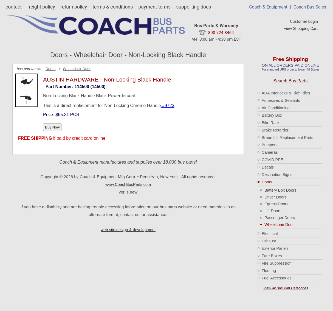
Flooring (269, 270)
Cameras (270, 152)
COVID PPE (272, 160)
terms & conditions (112, 7)
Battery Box (272, 115)
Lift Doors (272, 211)
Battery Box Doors (280, 190)
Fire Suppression (277, 263)
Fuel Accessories (277, 278)
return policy (73, 7)
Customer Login (304, 21)
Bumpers (270, 145)
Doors (267, 182)
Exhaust (269, 241)
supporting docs (193, 7)
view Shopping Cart (301, 28)
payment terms (154, 7)
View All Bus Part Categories (285, 288)
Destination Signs (277, 174)
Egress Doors (276, 204)
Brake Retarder (275, 130)
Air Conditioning (276, 108)
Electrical (270, 233)
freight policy (41, 7)
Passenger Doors (279, 217)
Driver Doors (275, 197)
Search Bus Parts (290, 81)
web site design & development (128, 230)
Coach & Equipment (268, 7)
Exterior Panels (275, 248)
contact (13, 7)
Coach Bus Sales (310, 7)
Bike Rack (271, 123)
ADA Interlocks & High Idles (286, 93)
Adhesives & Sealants (281, 100)
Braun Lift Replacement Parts (287, 137)
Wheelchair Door (279, 224)
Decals (268, 167)
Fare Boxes (272, 256)
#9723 (167, 105)
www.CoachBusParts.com (128, 184)
